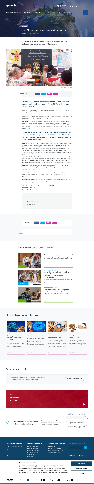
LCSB (31, 353)
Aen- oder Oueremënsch (50, 287)
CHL (52, 353)
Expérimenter (37, 13)
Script (45, 284)
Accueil (86, 21)
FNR (28, 33)
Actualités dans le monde (14, 446)
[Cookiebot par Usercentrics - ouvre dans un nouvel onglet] (9, 481)
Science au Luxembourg (14, 13)
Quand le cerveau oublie (35, 336)
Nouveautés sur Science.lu (14, 443)
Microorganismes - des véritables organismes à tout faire (15, 337)
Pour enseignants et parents (52, 13)
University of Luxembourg (35, 33)
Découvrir (27, 13)
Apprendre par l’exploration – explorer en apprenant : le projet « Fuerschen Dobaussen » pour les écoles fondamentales (57, 274)
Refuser (82, 474)
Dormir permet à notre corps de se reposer (55, 337)
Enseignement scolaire (50, 270)
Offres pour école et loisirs (54, 447)
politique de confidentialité (75, 427)
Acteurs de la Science (32, 447)
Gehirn (35, 247)
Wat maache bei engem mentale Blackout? (58, 255)
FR (86, 6)
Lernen (42, 247)
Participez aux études (32, 452)
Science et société (31, 454)
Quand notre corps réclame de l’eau (75, 337)
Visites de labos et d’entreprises (55, 450)
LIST (10, 353)
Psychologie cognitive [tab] (32, 201)
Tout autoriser (81, 464)
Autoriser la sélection (81, 469)
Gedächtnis (50, 247)
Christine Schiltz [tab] (31, 204)
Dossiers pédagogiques (53, 452)
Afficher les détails (81, 481)
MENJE (48, 284)
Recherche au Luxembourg (33, 445)
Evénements (30, 456)
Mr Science (67, 13)
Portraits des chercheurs (33, 450)
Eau (70, 334)
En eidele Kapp (47, 253)
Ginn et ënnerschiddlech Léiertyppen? (56, 290)
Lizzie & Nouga (22, 21)
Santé (8, 334)
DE (84, 6)
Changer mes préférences (74, 379)
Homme (28, 21)
